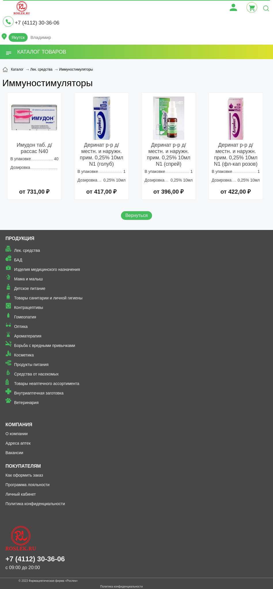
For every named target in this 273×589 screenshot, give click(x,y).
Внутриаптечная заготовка (39, 393)
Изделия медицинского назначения (47, 269)
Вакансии (14, 452)
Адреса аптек (18, 443)
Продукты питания (31, 364)
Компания (18, 424)
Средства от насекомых (36, 374)
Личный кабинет (20, 494)
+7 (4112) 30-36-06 (37, 23)
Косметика (24, 355)
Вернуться (136, 215)
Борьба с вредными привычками (44, 345)
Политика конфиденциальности (35, 503)
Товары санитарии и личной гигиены (48, 298)
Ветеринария (26, 402)
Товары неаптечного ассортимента (46, 383)
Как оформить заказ (24, 475)
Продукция (19, 238)
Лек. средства (27, 250)
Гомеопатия (25, 317)
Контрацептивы (28, 307)
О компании (16, 433)
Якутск (18, 37)
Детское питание (30, 288)
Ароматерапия (27, 336)
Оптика (21, 326)
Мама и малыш (28, 279)
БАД (18, 260)
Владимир (41, 37)
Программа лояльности (27, 484)
